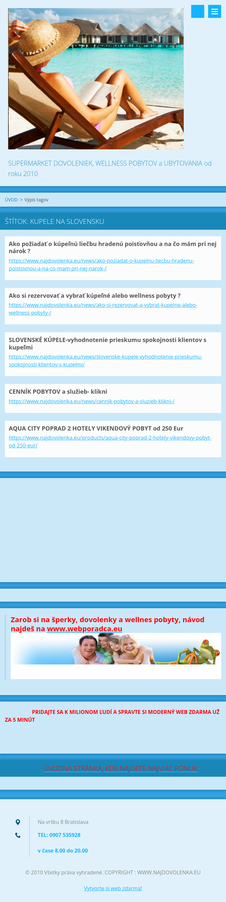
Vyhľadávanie (197, 11)
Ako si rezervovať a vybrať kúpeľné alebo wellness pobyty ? (94, 295)
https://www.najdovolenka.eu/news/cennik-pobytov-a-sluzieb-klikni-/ (92, 401)
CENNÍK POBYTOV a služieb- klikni (58, 391)
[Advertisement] (113, 530)
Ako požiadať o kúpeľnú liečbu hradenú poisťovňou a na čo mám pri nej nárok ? (113, 247)
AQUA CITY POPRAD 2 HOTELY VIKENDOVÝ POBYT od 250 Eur (96, 428)
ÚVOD (11, 200)
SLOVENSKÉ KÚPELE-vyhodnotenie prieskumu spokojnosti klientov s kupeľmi (107, 343)
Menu (214, 11)
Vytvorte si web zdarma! (113, 888)
